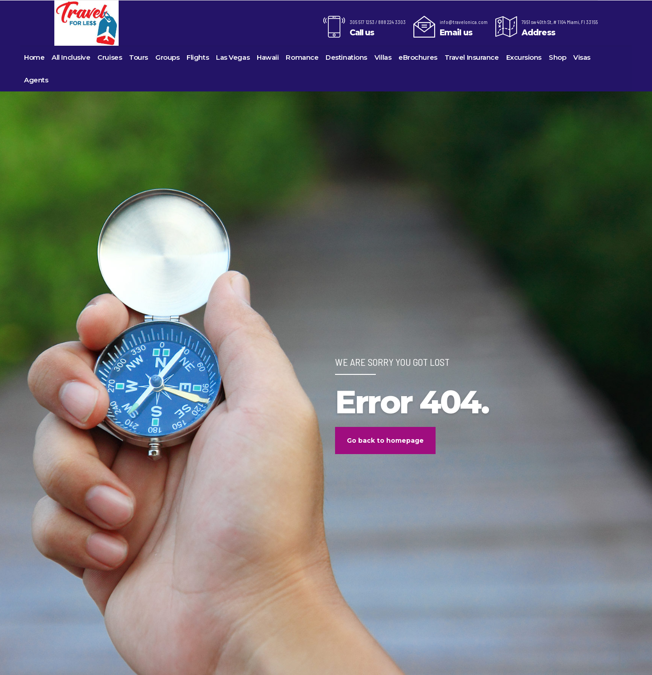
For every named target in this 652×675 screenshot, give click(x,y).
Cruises (109, 57)
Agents (36, 80)
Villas (382, 57)
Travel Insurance (472, 57)
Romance (302, 57)
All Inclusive (71, 57)
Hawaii (267, 57)
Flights (198, 57)
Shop (557, 57)
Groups (167, 57)
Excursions (524, 57)
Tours (138, 57)
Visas (581, 57)
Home (34, 57)
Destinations (346, 57)
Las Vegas (232, 57)
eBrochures (417, 57)
